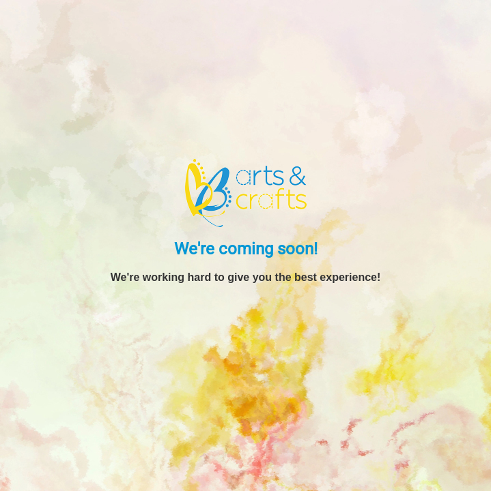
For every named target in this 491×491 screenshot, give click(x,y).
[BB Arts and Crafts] (246, 192)
